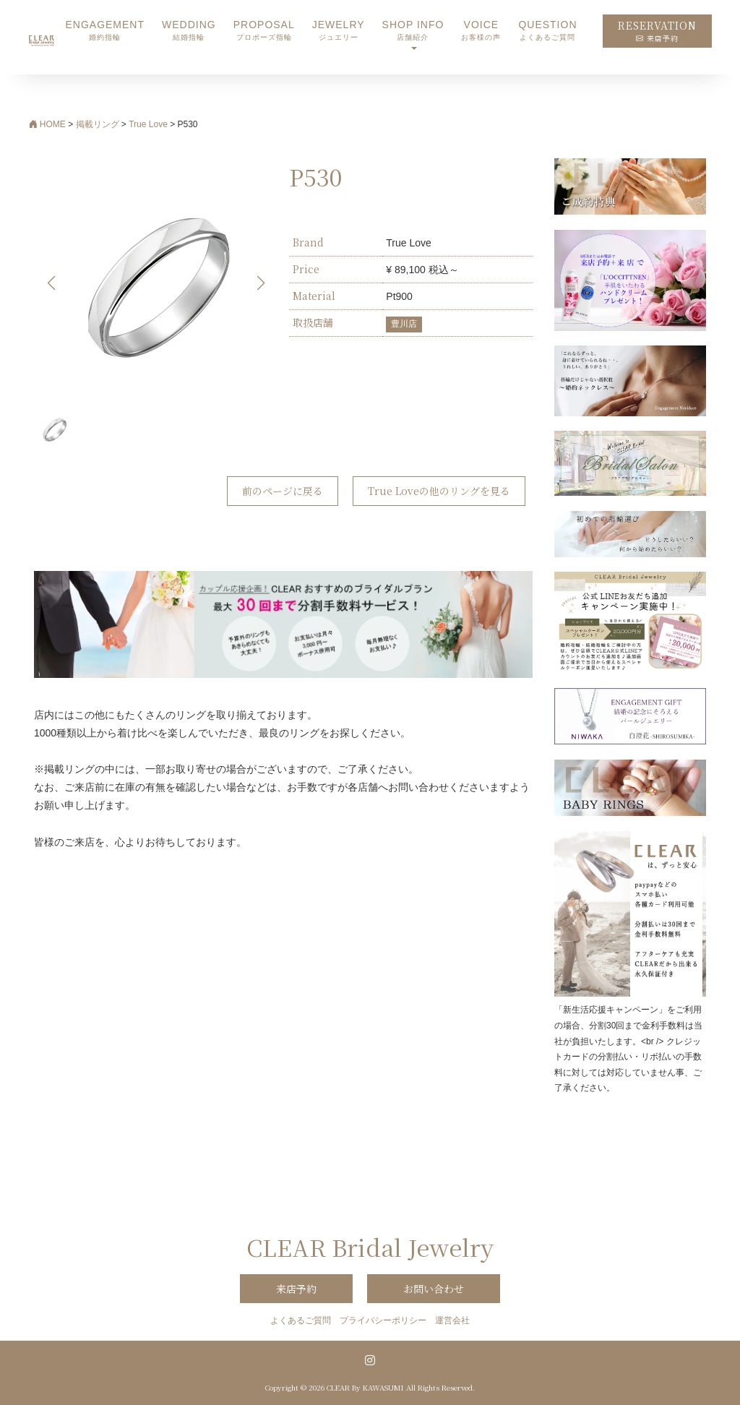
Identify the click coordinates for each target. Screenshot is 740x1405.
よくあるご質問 (300, 1320)
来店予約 (296, 1288)
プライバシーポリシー (383, 1320)
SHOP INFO (413, 31)
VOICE (481, 31)
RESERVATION (657, 30)
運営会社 (452, 1320)
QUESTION (547, 31)
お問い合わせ (433, 1288)
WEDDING (189, 31)
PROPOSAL (264, 31)
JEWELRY (338, 31)
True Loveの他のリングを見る (439, 491)
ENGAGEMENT (105, 31)
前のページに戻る (282, 491)
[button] (261, 283)
